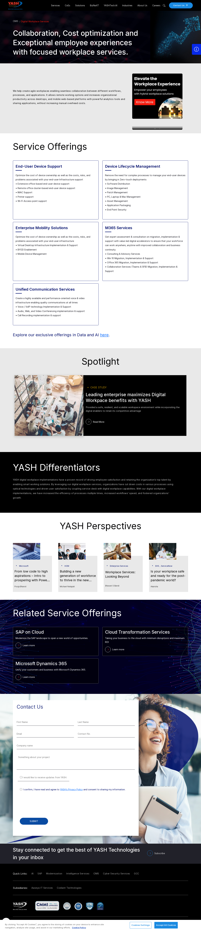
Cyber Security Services (116, 873)
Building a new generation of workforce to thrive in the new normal (78, 575)
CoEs (67, 5)
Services (55, 5)
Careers (156, 5)
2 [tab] (159, 128)
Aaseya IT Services (42, 887)
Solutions (80, 5)
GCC (136, 873)
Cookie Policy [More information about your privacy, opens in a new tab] (79, 927)
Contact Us (181, 5)
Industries (127, 5)
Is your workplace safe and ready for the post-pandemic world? (168, 575)
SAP (40, 873)
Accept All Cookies (166, 925)
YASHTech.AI (110, 5)
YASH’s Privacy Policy (71, 789)
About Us (142, 5)
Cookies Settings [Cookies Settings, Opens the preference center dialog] (140, 925)
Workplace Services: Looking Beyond (120, 574)
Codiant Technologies (69, 887)
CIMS (15, 21)
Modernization (54, 873)
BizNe (94, 5)
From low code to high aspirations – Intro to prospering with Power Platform (31, 575)
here (104, 334)
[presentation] (40, 807)
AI (32, 873)
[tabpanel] (160, 98)
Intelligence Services (78, 873)
